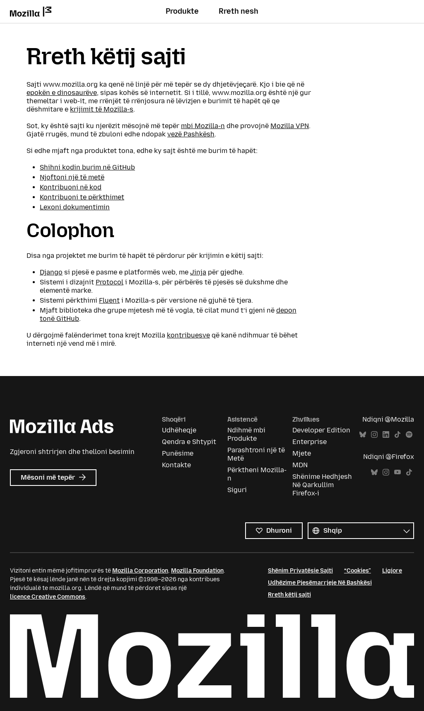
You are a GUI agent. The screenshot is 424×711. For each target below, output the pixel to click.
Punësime (177, 453)
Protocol (109, 282)
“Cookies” (357, 570)
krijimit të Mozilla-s (101, 109)
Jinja (198, 272)
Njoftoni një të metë (72, 177)
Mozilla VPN (289, 126)
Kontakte (176, 465)
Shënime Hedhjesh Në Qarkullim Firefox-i (322, 485)
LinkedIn (386, 435)
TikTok (397, 435)
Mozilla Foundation (197, 570)
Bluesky (363, 435)
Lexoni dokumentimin (75, 207)
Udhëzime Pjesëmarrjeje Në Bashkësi (320, 582)
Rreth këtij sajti (289, 594)
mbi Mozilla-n (203, 126)
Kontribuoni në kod (70, 187)
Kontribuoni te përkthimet (82, 197)
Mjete (301, 453)
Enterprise (309, 442)
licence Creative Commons (47, 596)
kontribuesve (188, 335)
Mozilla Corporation (140, 570)
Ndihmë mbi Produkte (246, 434)
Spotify (409, 435)
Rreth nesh (238, 11)
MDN (300, 465)
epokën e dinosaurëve (61, 93)
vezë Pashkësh (190, 134)
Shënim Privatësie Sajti (300, 570)
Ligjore (392, 570)
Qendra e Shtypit (189, 442)
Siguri (237, 490)
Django (51, 272)
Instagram (374, 435)
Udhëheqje (179, 430)
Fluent (109, 300)
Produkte (182, 11)
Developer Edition (321, 430)
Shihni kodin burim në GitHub (87, 167)
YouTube (397, 472)
